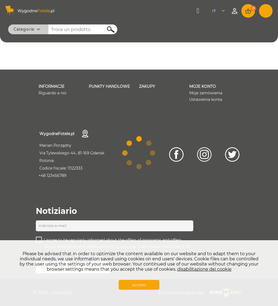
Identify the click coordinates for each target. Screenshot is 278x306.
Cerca (108, 29)
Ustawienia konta (205, 99)
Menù (198, 11)
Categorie (24, 29)
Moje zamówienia (205, 92)
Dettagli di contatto (85, 134)
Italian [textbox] (217, 11)
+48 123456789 (53, 175)
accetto (139, 285)
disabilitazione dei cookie (204, 269)
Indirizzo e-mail (53, 225)
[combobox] (220, 11)
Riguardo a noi (53, 92)
